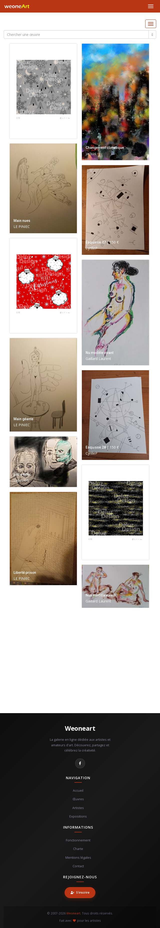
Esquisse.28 (96, 447)
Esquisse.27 (96, 242)
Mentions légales (78, 857)
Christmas (22, 126)
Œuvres (78, 799)
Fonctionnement (78, 840)
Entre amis (22, 474)
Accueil (78, 790)
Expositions (78, 816)
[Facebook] (80, 763)
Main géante (23, 419)
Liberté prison (25, 573)
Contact (78, 866)
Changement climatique (105, 148)
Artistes (78, 808)
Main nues (22, 221)
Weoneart (80, 728)
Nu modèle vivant (99, 353)
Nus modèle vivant (100, 595)
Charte (78, 849)
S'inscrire (80, 892)
